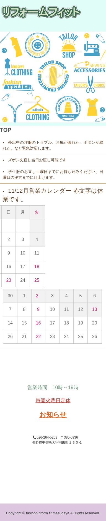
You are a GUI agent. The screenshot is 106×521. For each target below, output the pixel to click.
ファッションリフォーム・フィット (37, 12)
